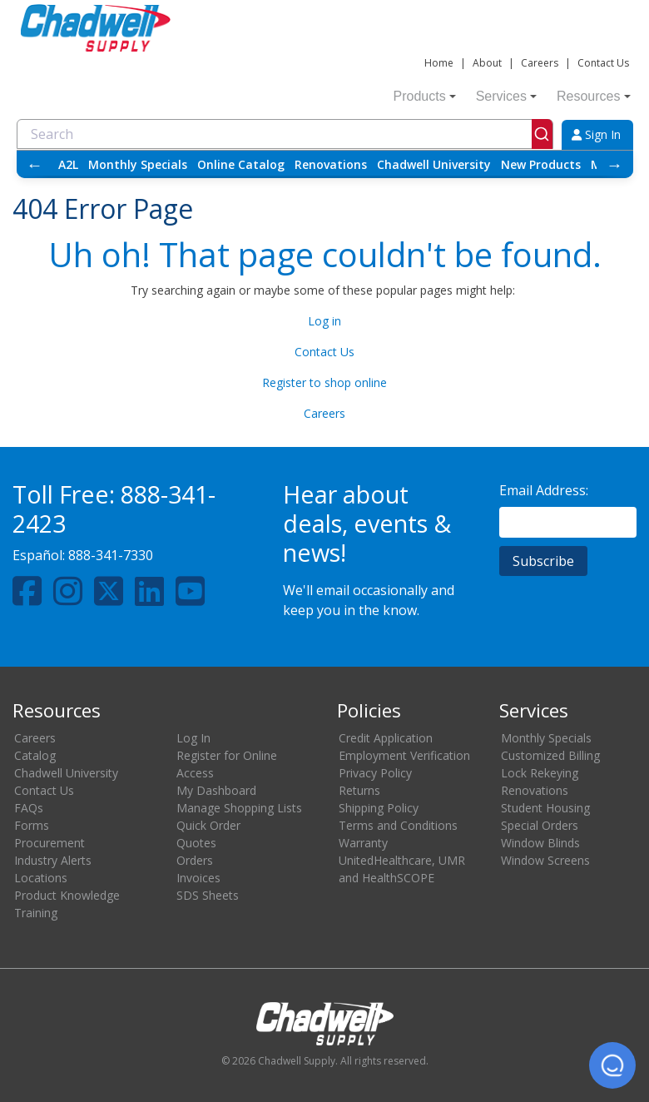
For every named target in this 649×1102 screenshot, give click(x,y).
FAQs (28, 808)
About (487, 63)
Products (425, 96)
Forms (31, 825)
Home (438, 63)
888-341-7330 (110, 555)
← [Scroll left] (35, 164)
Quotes (196, 843)
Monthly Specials (137, 164)
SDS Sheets (207, 895)
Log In (193, 738)
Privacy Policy (375, 773)
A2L (68, 164)
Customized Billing (550, 755)
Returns (359, 790)
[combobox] (285, 134)
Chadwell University (434, 164)
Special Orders (539, 825)
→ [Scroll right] (615, 164)
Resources (593, 96)
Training (35, 913)
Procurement (49, 843)
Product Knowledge (67, 895)
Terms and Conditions (398, 825)
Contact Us (603, 63)
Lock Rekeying (539, 773)
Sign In (596, 134)
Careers (539, 63)
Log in (324, 321)
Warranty (363, 843)
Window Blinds (540, 843)
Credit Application (386, 738)
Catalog (35, 755)
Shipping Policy (379, 808)
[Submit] (542, 134)
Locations (40, 878)
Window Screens (545, 860)
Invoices (198, 878)
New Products (541, 164)
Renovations (331, 164)
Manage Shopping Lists (239, 808)
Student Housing (545, 808)
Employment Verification (404, 755)
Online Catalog (241, 164)
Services (506, 96)
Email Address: (543, 490)
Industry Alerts (53, 860)
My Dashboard (216, 790)
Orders (194, 860)
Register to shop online (324, 382)
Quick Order (208, 825)
